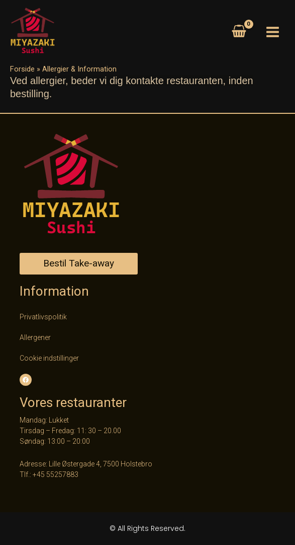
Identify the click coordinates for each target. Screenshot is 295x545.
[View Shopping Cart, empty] (239, 32)
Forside (22, 69)
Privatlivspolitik (43, 317)
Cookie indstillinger (49, 358)
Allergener (35, 337)
